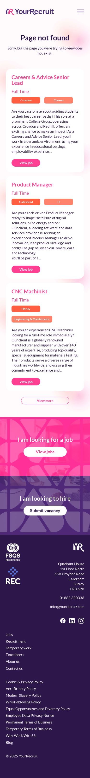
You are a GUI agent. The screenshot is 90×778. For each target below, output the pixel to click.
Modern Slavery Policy (23, 695)
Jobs (9, 635)
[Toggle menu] (80, 12)
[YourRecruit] (30, 12)
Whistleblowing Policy (23, 702)
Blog (9, 742)
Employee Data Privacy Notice (30, 715)
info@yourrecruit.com (67, 607)
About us (13, 661)
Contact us (14, 668)
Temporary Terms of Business (29, 729)
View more (45, 401)
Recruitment (16, 641)
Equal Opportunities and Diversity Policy (38, 709)
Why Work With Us (21, 736)
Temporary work (18, 648)
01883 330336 (72, 598)
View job (26, 163)
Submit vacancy (45, 510)
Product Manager (32, 184)
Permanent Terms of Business (29, 722)
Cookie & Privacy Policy (24, 682)
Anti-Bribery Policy (21, 689)
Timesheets (15, 655)
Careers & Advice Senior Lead (40, 80)
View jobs (45, 451)
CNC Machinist (30, 291)
